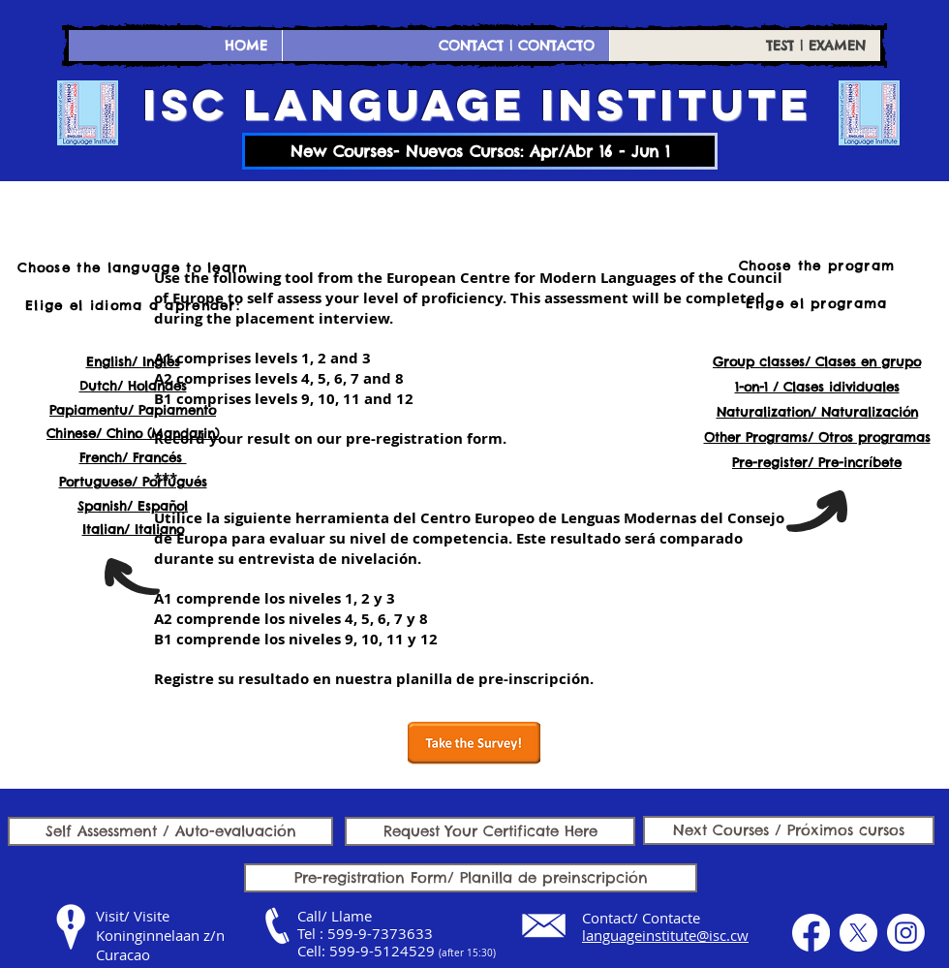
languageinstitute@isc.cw (665, 935)
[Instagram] (906, 933)
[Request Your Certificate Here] (490, 831)
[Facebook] (811, 933)
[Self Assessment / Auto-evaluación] (170, 831)
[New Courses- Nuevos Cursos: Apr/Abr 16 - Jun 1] (480, 151)
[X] (858, 933)
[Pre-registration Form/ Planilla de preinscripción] (470, 877)
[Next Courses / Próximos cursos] (788, 830)
